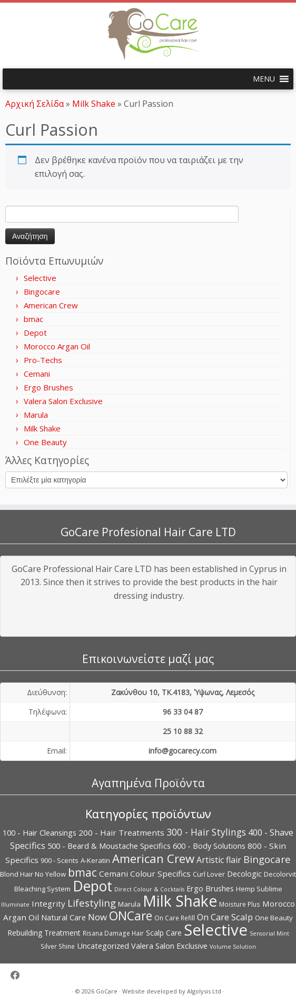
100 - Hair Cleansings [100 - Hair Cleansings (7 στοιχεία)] (39, 832)
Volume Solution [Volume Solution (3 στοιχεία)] (233, 946)
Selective (40, 278)
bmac (33, 319)
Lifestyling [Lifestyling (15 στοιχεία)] (91, 902)
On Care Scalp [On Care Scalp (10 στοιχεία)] (225, 917)
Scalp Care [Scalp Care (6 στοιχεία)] (164, 933)
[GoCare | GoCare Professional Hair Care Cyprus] (148, 34)
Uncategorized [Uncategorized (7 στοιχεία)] (103, 945)
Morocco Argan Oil (57, 346)
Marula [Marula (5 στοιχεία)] (129, 904)
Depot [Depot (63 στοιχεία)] (92, 886)
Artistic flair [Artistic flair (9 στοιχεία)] (218, 860)
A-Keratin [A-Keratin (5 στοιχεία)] (95, 860)
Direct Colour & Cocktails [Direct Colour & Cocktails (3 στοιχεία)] (149, 889)
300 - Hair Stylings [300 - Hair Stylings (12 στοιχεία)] (206, 832)
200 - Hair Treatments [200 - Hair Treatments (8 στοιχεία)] (121, 832)
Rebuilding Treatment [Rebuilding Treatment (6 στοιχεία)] (44, 933)
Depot (35, 332)
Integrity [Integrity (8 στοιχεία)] (48, 903)
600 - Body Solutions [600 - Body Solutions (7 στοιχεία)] (209, 845)
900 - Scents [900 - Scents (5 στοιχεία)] (59, 860)
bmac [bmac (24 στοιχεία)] (82, 872)
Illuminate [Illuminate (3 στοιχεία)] (15, 904)
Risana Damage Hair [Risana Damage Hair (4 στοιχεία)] (113, 933)
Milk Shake (93, 103)
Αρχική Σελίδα (35, 103)
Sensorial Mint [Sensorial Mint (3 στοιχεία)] (269, 933)
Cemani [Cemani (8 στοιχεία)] (113, 873)
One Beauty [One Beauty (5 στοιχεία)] (274, 917)
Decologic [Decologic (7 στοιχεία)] (244, 873)
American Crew (51, 305)
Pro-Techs (43, 360)
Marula (36, 414)
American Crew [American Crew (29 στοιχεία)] (153, 858)
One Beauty (45, 442)
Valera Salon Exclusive (63, 401)
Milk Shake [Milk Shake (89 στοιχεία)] (180, 901)
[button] (264, 78)
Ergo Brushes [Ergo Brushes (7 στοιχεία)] (210, 888)
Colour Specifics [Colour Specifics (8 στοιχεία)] (160, 873)
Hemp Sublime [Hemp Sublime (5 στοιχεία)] (259, 888)
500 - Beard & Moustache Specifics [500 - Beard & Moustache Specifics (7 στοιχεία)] (109, 845)
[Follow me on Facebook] (19, 975)
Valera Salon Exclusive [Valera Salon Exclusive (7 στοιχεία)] (169, 945)
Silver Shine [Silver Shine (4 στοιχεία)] (58, 946)
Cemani (37, 373)
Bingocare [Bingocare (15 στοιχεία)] (267, 859)
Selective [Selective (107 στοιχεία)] (216, 929)
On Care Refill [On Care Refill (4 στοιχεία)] (174, 917)
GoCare (106, 991)
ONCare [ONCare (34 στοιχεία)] (130, 915)
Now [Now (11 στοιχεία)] (97, 917)
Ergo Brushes (48, 387)
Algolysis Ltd (204, 991)
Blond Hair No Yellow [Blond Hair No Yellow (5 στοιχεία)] (33, 874)
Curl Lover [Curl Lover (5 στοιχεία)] (209, 874)
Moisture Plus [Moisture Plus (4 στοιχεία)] (239, 904)
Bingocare (42, 291)
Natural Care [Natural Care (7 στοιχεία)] (63, 917)
